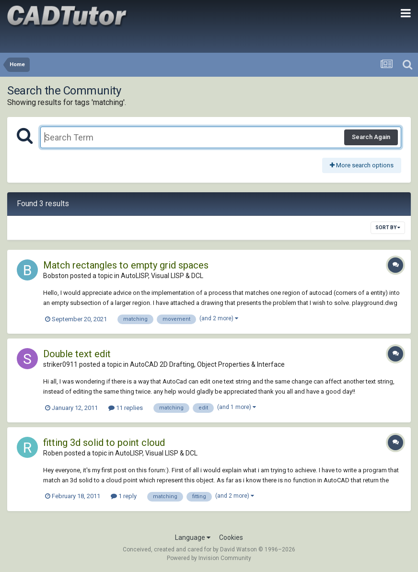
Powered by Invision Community (209, 558)
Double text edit (77, 354)
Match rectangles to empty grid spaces (126, 265)
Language (192, 537)
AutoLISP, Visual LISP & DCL (162, 276)
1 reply (124, 496)
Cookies (231, 537)
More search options (362, 165)
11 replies (125, 407)
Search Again (371, 136)
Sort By (387, 227)
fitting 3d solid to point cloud (104, 442)
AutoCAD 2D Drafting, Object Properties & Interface (207, 364)
